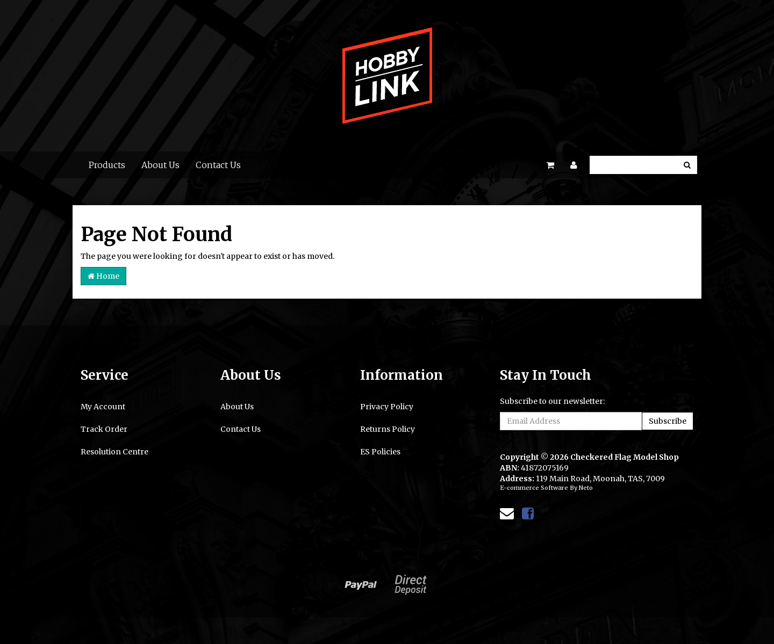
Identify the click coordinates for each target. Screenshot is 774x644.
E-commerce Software (534, 487)
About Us (160, 165)
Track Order (104, 429)
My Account (103, 406)
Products (107, 165)
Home (103, 276)
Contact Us (218, 165)
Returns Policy (387, 429)
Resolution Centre (114, 452)
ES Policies (380, 452)
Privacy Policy (386, 406)
